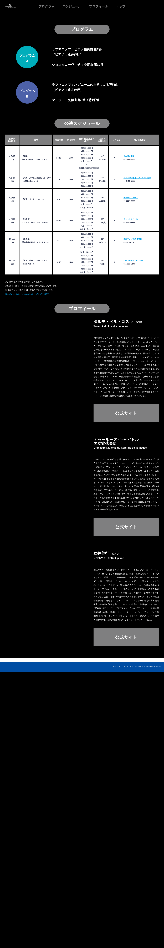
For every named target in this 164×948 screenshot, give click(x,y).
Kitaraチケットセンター (133, 517)
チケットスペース (131, 454)
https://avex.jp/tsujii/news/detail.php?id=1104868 (27, 551)
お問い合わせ (156, 937)
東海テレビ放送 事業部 (133, 496)
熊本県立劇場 (129, 413)
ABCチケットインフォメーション (137, 434)
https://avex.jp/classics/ (153, 935)
